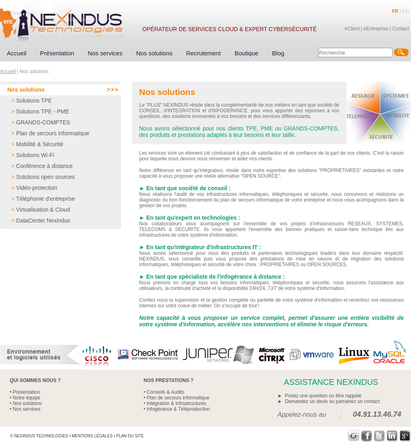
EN (405, 11)
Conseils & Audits (165, 392)
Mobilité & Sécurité (39, 144)
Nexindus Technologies (41, 436)
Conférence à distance (44, 166)
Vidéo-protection (36, 188)
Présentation (57, 53)
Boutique (246, 53)
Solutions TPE (34, 100)
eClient (351, 28)
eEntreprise (375, 28)
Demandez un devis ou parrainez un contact (332, 401)
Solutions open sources (45, 177)
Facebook (366, 436)
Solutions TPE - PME (42, 111)
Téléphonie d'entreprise (45, 198)
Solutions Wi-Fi (35, 155)
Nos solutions (154, 53)
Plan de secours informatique (52, 133)
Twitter (379, 436)
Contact (400, 28)
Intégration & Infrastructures (177, 403)
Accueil (16, 53)
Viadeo (353, 436)
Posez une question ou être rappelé (323, 396)
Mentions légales (92, 436)
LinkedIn (392, 436)
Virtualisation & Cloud (43, 209)
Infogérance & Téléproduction (178, 409)
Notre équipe (27, 398)
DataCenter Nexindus (43, 220)
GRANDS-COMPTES (43, 122)
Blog (278, 53)
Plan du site (130, 436)
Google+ (405, 436)
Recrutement (203, 53)
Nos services (105, 53)
